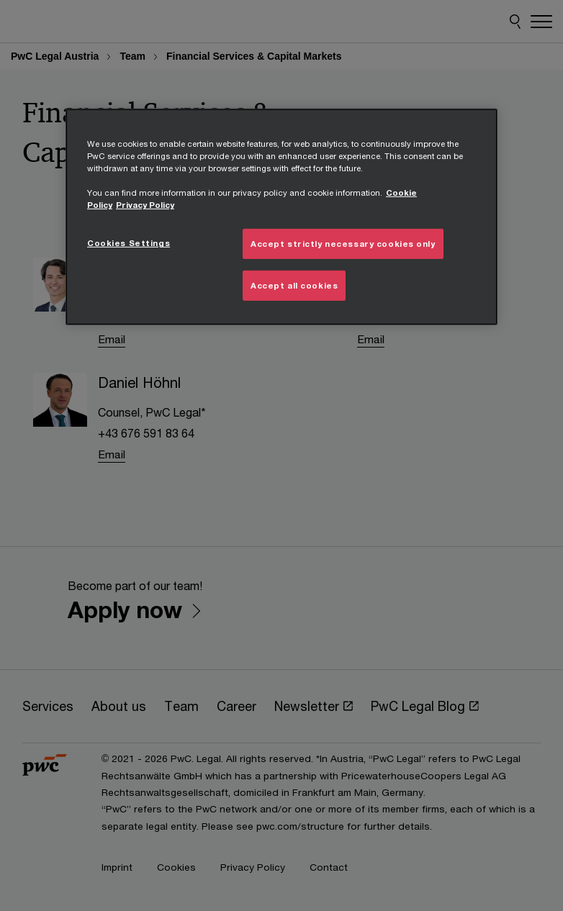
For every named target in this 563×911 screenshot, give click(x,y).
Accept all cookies (294, 285)
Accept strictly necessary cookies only (343, 243)
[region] (281, 217)
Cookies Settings (128, 243)
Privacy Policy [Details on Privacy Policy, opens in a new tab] (145, 204)
